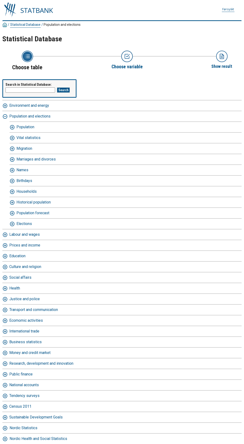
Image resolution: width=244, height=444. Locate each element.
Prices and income (24, 245)
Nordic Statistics (23, 428)
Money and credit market (30, 352)
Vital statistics (28, 137)
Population (25, 127)
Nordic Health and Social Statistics (38, 438)
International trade (24, 331)
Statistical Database (25, 25)
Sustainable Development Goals (36, 417)
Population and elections (62, 25)
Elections (24, 223)
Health (14, 288)
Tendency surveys (24, 395)
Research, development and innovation (41, 363)
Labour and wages (24, 234)
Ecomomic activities (26, 320)
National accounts (24, 385)
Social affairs (20, 277)
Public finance (21, 374)
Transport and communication (33, 309)
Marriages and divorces (36, 159)
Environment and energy (29, 105)
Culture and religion (25, 266)
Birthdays (24, 180)
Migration (24, 148)
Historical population (33, 202)
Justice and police (24, 299)
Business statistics (25, 342)
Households (26, 191)
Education (17, 256)
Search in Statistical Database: (28, 84)
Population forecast (32, 213)
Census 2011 (20, 406)
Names (22, 170)
